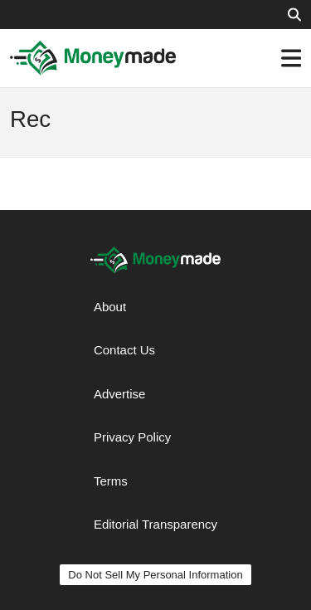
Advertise (120, 394)
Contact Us (124, 350)
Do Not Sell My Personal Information (155, 575)
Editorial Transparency (155, 524)
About (110, 307)
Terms (111, 481)
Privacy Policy (132, 437)
